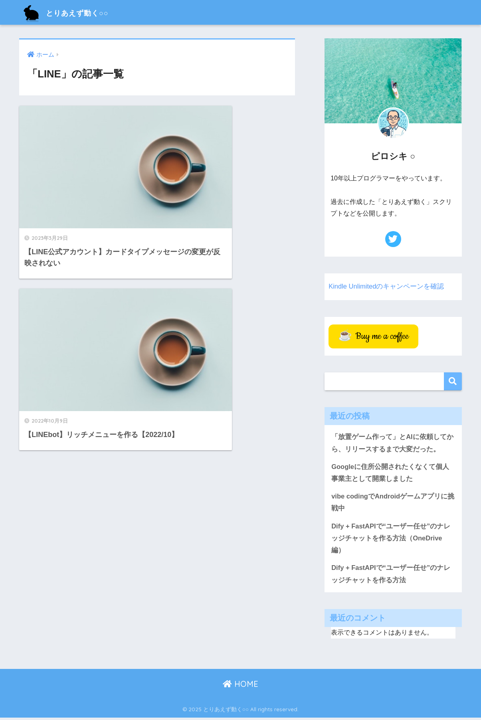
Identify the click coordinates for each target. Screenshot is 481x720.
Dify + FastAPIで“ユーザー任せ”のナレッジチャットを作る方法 (391, 576)
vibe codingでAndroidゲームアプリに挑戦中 (389, 503)
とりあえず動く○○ (74, 12)
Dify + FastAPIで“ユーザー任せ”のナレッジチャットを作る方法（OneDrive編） (391, 540)
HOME (240, 686)
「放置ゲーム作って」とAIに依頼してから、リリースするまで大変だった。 (392, 443)
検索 (453, 381)
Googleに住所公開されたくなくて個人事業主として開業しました (390, 473)
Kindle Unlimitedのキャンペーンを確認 (387, 286)
